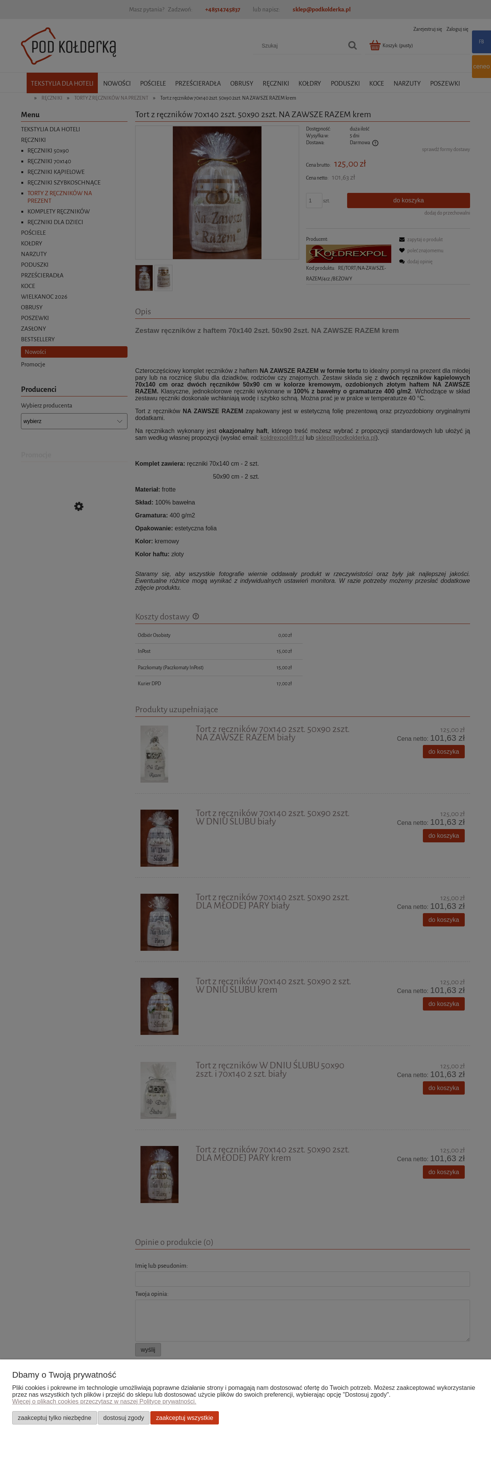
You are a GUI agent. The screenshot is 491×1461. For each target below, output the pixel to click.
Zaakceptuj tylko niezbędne (54, 1417)
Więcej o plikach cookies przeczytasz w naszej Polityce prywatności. (104, 1401)
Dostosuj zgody (123, 1417)
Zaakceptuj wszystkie (184, 1417)
